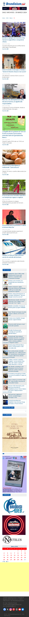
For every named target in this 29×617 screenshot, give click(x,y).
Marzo (11, 18)
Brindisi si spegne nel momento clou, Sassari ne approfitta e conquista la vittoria (13, 40)
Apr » (7, 561)
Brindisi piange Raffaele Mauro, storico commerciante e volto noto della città (16, 346)
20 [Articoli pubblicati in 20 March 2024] (11, 557)
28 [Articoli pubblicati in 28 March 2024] (14, 559)
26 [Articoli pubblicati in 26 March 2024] (7, 559)
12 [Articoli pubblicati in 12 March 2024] (7, 555)
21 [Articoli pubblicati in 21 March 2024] (14, 557)
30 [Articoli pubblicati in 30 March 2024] (21, 559)
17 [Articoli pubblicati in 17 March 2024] (25, 555)
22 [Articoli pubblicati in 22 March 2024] (18, 557)
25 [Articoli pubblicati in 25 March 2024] (4, 559)
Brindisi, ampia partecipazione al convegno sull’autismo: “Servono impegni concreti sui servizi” (16, 295)
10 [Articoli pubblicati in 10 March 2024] (25, 553)
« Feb (3, 561)
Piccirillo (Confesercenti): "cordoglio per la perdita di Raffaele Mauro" (15, 332)
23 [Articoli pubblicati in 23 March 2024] (21, 557)
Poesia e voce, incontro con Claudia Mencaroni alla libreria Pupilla (15, 282)
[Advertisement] (14, 577)
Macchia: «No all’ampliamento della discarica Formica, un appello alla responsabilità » (13, 101)
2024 (7, 18)
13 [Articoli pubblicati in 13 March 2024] (11, 555)
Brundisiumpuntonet (14, 614)
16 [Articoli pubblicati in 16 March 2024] (21, 555)
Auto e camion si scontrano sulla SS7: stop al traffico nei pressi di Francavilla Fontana (16, 381)
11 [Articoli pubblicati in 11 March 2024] (4, 555)
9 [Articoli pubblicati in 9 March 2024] (21, 553)
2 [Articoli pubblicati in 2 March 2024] (21, 551)
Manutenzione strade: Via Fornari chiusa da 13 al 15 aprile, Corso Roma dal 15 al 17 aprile (16, 301)
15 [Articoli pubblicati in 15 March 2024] (18, 555)
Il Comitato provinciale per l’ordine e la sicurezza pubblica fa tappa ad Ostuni (17, 375)
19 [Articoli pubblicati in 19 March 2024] (7, 557)
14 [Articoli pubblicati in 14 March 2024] (14, 555)
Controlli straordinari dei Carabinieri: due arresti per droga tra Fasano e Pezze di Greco (16, 402)
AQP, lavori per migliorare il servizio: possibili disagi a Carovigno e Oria (15, 396)
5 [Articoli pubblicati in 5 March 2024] (7, 553)
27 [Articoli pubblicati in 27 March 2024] (11, 559)
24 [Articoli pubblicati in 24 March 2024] (25, 557)
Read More (5, 49)
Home (3, 18)
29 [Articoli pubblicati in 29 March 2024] (18, 559)
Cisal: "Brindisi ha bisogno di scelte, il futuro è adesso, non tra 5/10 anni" (17, 313)
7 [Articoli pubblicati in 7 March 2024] (14, 553)
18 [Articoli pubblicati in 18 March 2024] (4, 557)
